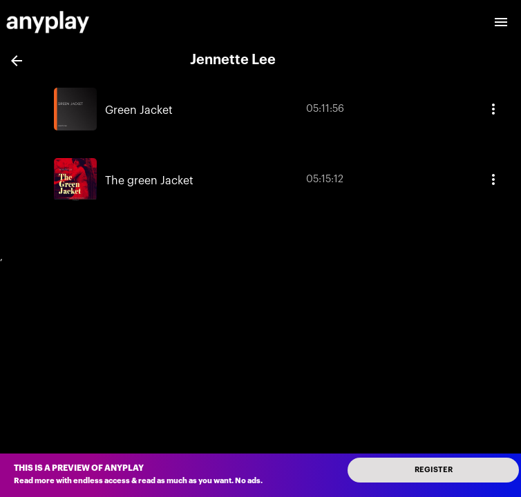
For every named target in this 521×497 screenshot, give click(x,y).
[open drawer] (501, 22)
